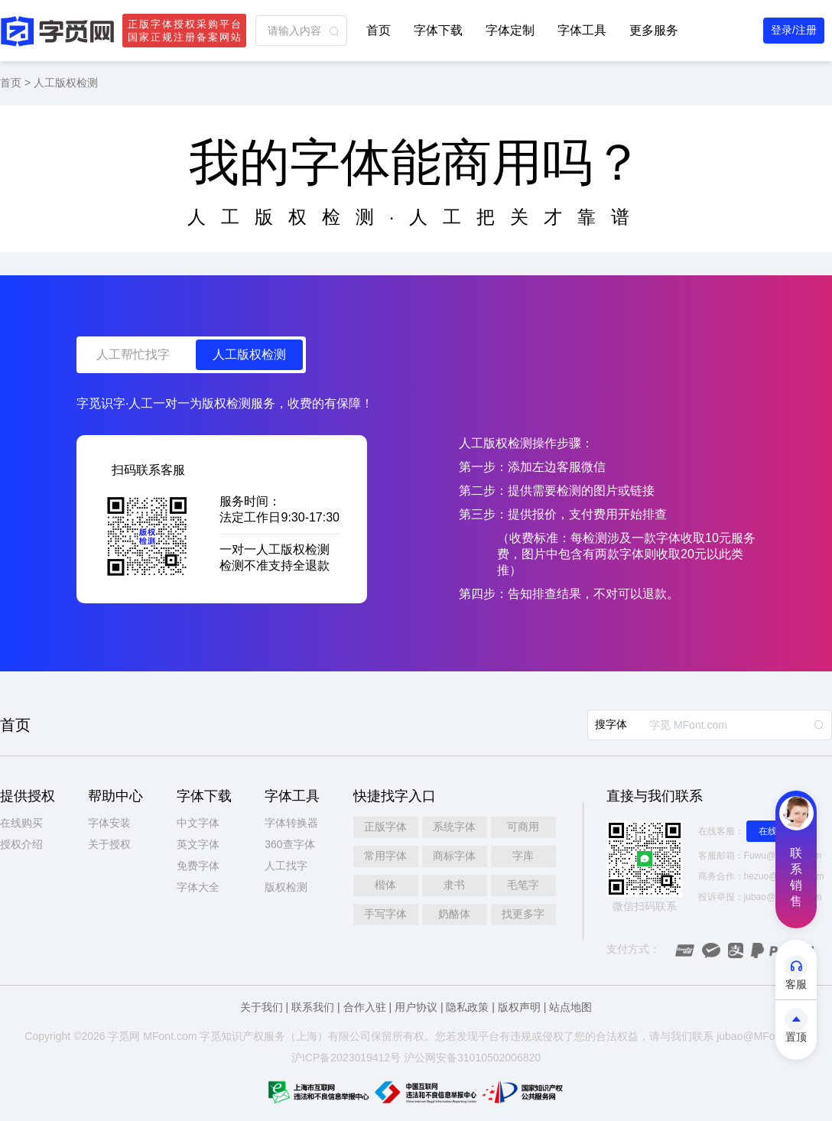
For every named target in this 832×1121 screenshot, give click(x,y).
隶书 (454, 885)
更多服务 (653, 30)
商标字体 (454, 856)
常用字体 (385, 856)
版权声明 (519, 1007)
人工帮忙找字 (133, 354)
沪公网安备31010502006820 (472, 1057)
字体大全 (198, 887)
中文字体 (198, 823)
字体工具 (581, 30)
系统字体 (454, 826)
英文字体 (198, 844)
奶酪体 (454, 914)
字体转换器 (291, 823)
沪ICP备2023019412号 (346, 1057)
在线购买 (21, 823)
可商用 (523, 826)
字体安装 (109, 823)
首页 (378, 30)
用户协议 (416, 1007)
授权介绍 (21, 844)
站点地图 (570, 1007)
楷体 (385, 885)
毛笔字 (523, 885)
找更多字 (523, 914)
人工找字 (286, 865)
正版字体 (385, 826)
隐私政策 (467, 1007)
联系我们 (312, 1007)
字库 (523, 856)
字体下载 (438, 30)
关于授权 (109, 844)
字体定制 (510, 30)
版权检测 (286, 887)
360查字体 (289, 844)
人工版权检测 (66, 82)
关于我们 (261, 1007)
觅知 (221, 1036)
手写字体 (385, 914)
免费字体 (198, 865)
